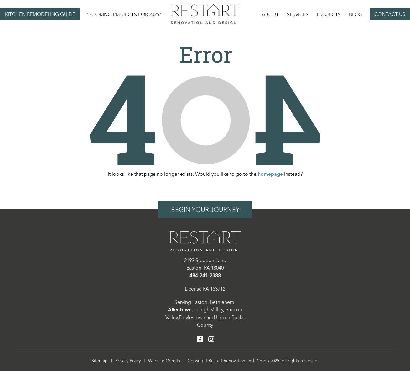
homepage (270, 174)
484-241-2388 (205, 276)
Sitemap (99, 361)
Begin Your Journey (205, 210)
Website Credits (164, 361)
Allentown (180, 310)
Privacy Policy (128, 361)
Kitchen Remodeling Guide (40, 14)
